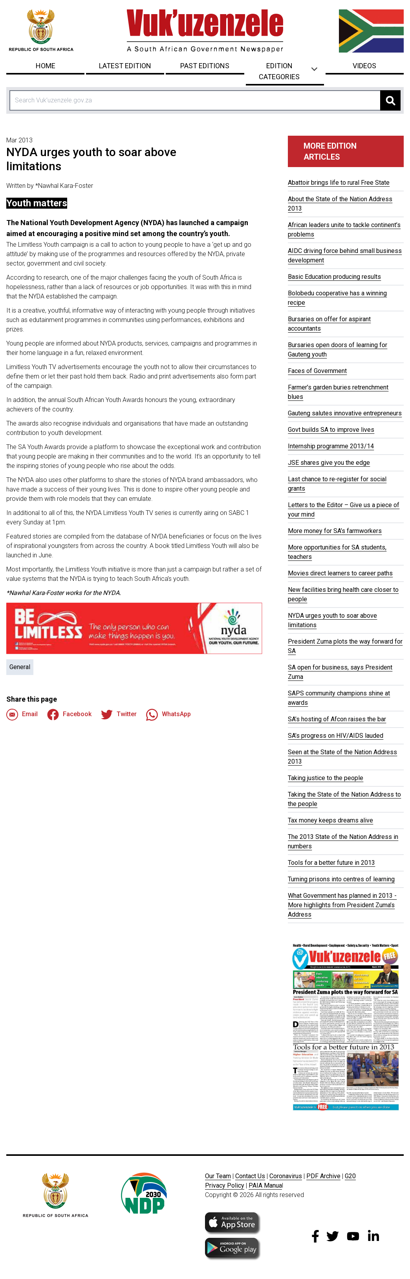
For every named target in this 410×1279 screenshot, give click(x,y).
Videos (364, 66)
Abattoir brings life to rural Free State (339, 182)
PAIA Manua (265, 1185)
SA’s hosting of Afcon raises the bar (337, 719)
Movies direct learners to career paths (340, 573)
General (19, 667)
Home (45, 66)
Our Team (218, 1176)
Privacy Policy (224, 1185)
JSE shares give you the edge (329, 462)
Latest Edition (125, 66)
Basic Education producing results (334, 276)
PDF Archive (323, 1176)
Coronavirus (285, 1176)
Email (22, 714)
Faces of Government (317, 371)
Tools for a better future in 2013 (331, 862)
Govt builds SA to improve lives (331, 429)
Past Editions (204, 66)
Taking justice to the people (325, 778)
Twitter (119, 714)
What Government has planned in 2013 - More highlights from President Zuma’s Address (342, 905)
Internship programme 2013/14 (331, 446)
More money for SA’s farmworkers (335, 531)
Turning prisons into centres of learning (341, 879)
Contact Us (250, 1176)
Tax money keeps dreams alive (330, 820)
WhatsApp (168, 714)
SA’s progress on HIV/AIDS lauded (335, 735)
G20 (350, 1176)
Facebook (69, 714)
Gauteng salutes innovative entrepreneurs (345, 413)
